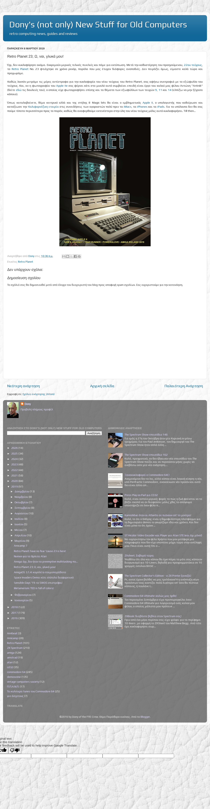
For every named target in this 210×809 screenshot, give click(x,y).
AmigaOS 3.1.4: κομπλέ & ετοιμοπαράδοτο (40, 572)
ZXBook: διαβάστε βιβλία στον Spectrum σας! (153, 616)
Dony (28, 404)
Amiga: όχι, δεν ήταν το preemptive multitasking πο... (46, 561)
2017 (14, 612)
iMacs (127, 106)
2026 (14, 447)
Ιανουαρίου (22, 600)
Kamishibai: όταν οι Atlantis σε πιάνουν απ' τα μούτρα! (158, 515)
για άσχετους (15, 696)
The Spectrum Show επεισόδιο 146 (146, 434)
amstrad (12, 657)
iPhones (142, 106)
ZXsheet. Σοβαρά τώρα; (139, 555)
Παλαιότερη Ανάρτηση (183, 386)
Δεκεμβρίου (22, 491)
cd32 (10, 667)
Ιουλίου (19, 518)
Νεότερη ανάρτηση (23, 386)
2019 (14, 486)
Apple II (148, 102)
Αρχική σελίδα (102, 386)
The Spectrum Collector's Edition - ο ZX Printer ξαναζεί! (158, 575)
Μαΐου (19, 529)
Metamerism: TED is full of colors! (34, 588)
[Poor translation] (14, 750)
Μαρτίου (20, 540)
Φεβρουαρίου (23, 594)
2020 (14, 480)
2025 (14, 453)
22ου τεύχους (193, 65)
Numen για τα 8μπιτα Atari (30, 556)
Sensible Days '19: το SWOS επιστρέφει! (38, 582)
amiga (10, 652)
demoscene (14, 676)
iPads (160, 106)
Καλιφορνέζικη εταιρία (43, 106)
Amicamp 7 (20, 545)
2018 (14, 607)
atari (10, 662)
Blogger (145, 716)
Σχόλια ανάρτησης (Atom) (38, 394)
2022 (14, 470)
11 (160, 90)
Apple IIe (62, 85)
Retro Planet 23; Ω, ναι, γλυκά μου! (35, 567)
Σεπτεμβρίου (23, 507)
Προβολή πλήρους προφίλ (37, 409)
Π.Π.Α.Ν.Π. (13, 686)
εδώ (19, 90)
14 (169, 90)
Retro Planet (20, 69)
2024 (14, 459)
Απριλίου (21, 535)
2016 (14, 618)
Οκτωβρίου (22, 502)
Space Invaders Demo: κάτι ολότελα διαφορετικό (44, 577)
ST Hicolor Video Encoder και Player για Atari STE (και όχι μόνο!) (163, 535)
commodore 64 (16, 672)
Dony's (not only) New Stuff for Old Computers (98, 24)
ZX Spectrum (15, 647)
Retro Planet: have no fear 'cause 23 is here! (40, 551)
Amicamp (12, 638)
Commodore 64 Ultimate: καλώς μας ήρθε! (150, 595)
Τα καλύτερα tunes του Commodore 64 (30, 691)
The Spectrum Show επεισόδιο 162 (146, 454)
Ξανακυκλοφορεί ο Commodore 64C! (147, 474)
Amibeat (12, 633)
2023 (14, 464)
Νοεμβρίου (22, 496)
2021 (14, 475)
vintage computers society (23, 681)
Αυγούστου (22, 513)
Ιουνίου (19, 524)
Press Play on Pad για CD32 (141, 495)
